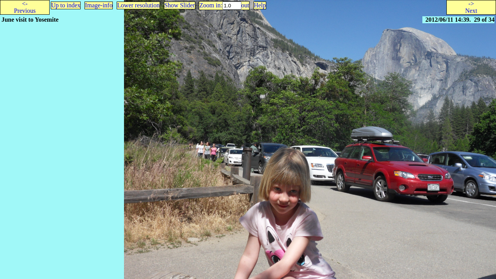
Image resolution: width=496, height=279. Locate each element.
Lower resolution (138, 5)
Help (260, 5)
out (245, 5)
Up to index (66, 5)
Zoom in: (210, 5)
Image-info (98, 5)
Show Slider (179, 5)
